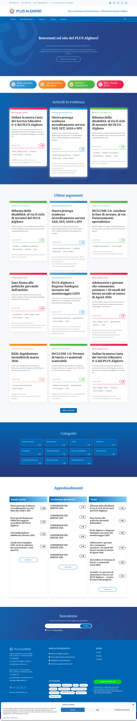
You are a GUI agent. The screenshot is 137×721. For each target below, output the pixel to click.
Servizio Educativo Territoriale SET (63, 166)
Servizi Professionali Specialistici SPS (64, 171)
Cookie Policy (6, 717)
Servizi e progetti (55, 687)
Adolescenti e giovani (18, 323)
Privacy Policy (14, 717)
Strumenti (28, 155)
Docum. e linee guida (80, 452)
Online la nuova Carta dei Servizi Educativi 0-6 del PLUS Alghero (27, 121)
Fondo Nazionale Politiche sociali (22, 325)
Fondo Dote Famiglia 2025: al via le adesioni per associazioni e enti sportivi (21, 548)
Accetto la (55, 632)
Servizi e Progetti (17, 155)
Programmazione (17, 315)
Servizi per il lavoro (69, 396)
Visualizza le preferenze (122, 710)
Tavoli (115, 156)
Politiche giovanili (36, 328)
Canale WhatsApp (105, 684)
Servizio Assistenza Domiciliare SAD (63, 173)
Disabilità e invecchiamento (81, 84)
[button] (133, 705)
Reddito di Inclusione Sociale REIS (22, 396)
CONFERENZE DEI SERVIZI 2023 (59, 538)
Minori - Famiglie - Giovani (19, 152)
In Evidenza (33, 152)
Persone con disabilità (100, 164)
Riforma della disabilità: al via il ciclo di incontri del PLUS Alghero (108, 123)
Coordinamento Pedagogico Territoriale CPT (26, 162)
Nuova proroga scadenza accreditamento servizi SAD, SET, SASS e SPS (68, 123)
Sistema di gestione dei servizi (24, 84)
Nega (97, 710)
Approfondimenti (98, 156)
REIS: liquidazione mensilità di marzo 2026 (25, 357)
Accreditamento (57, 168)
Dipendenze (96, 330)
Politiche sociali (97, 161)
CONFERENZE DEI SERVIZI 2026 (59, 509)
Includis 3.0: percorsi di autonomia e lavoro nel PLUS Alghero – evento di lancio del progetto (101, 578)
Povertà (37, 396)
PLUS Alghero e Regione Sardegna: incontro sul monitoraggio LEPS (66, 288)
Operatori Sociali (119, 161)
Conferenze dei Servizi (63, 501)
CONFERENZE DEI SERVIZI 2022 (59, 548)
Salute (106, 161)
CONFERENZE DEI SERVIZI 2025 (59, 518)
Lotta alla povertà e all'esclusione (22, 385)
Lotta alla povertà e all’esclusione (54, 84)
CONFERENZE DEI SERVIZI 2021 (59, 558)
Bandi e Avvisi (57, 158)
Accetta (72, 710)
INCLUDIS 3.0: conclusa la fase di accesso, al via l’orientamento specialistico (109, 216)
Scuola (32, 160)
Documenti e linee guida (78, 691)
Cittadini (14, 160)
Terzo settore (79, 166)
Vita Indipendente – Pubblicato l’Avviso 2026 (22, 536)
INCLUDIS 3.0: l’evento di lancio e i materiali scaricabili (68, 357)
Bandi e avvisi (18, 501)
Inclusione (108, 252)
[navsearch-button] (124, 19)
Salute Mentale (118, 254)
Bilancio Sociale (56, 462)
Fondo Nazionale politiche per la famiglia (65, 329)
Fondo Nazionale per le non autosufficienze (66, 327)
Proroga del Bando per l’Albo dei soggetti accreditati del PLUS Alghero (21, 524)
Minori (27, 160)
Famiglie (21, 160)
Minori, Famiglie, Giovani (110, 84)
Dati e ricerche (105, 452)
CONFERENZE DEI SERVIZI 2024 (59, 528)
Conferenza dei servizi (31, 462)
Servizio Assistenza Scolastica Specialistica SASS (67, 164)
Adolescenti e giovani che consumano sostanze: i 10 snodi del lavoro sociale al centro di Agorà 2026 (108, 290)
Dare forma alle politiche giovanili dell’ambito (24, 286)
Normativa (109, 156)
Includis (101, 252)
